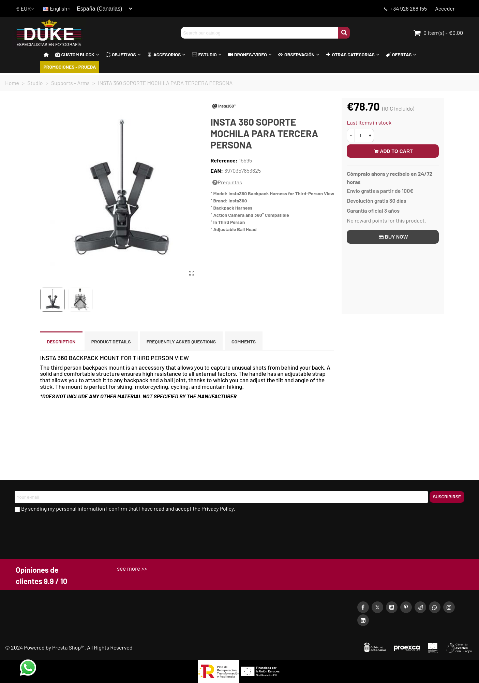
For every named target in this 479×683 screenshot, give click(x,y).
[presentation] (66, 531)
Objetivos (121, 54)
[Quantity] (360, 135)
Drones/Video (247, 54)
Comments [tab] (243, 341)
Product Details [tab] (111, 341)
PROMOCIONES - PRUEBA (70, 67)
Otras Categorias (350, 54)
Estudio (204, 54)
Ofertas (399, 54)
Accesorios (164, 54)
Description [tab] (61, 341)
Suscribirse (447, 497)
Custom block (74, 54)
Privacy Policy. (218, 508)
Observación (296, 54)
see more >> (132, 568)
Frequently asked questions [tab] (181, 341)
